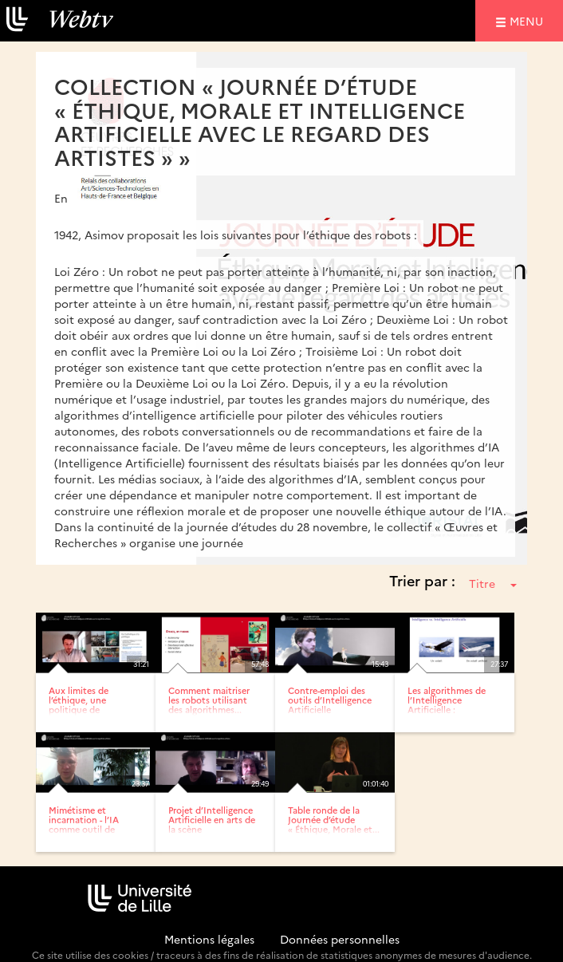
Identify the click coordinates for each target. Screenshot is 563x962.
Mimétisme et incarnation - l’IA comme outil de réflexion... (84, 824)
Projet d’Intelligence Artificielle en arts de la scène (211, 819)
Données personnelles (340, 939)
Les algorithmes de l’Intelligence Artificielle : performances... (446, 704)
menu (528, 20)
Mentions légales (209, 939)
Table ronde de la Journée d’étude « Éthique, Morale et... (334, 819)
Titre (493, 583)
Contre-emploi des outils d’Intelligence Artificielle (330, 700)
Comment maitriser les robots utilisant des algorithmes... (209, 700)
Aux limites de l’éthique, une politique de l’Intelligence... (79, 704)
